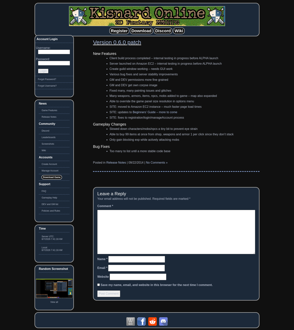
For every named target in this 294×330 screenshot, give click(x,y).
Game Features (49, 110)
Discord (45, 130)
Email (102, 267)
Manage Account (50, 170)
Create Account (49, 164)
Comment (105, 206)
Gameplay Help (49, 197)
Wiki (44, 150)
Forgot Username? (47, 86)
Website (103, 276)
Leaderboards (49, 137)
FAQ (44, 191)
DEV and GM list (50, 204)
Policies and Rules (51, 211)
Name (102, 259)
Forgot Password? (47, 79)
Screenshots (48, 144)
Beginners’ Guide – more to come (155, 112)
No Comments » (157, 162)
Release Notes (116, 162)
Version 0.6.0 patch (117, 42)
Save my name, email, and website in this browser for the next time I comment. (156, 285)
